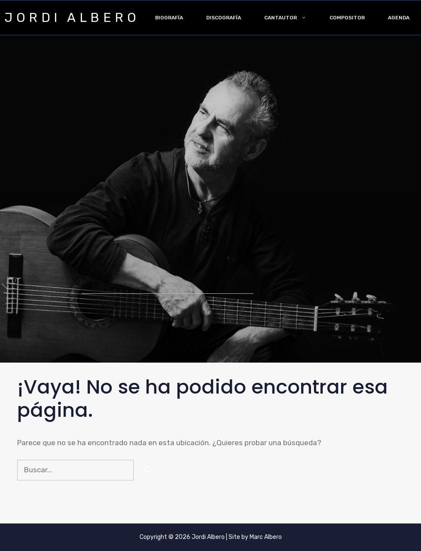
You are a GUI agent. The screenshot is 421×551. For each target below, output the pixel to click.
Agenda (398, 18)
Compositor (347, 18)
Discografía (223, 18)
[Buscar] (148, 470)
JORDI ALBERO (72, 17)
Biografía (169, 18)
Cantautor (291, 17)
